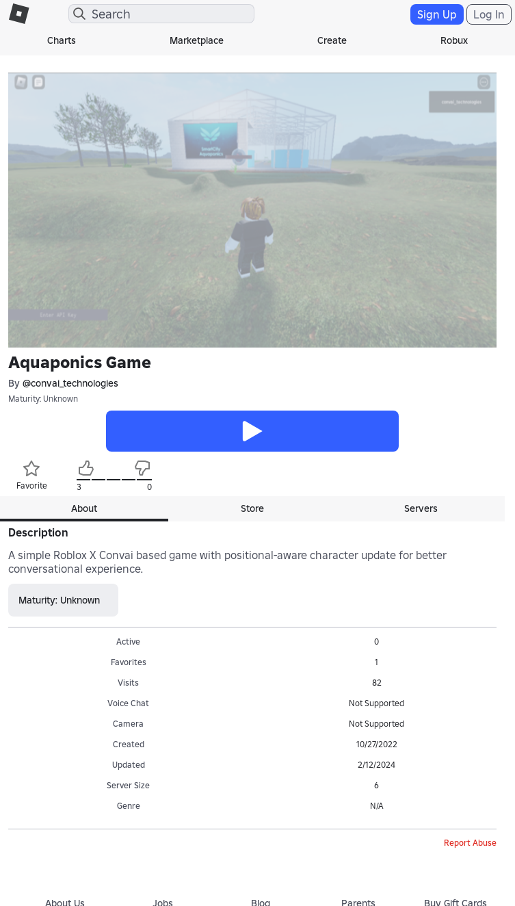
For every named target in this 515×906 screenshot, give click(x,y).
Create (332, 40)
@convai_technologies (70, 383)
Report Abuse (470, 843)
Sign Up (437, 14)
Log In (489, 14)
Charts (61, 40)
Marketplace (197, 40)
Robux (454, 40)
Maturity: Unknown (43, 398)
